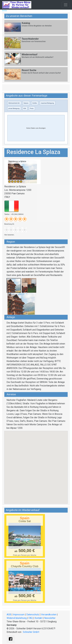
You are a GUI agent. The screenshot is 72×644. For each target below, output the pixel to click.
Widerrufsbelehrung (17, 618)
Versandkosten (48, 614)
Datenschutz (32, 614)
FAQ (31, 618)
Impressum (18, 614)
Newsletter (49, 618)
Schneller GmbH (31, 632)
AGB (9, 614)
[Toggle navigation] (66, 5)
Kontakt (38, 618)
